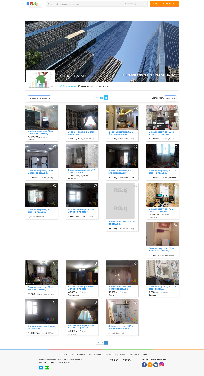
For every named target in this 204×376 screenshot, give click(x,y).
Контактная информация (114, 355)
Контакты (102, 86)
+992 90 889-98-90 (134, 74)
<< (98, 342)
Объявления (68, 86)
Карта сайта (134, 355)
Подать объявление (164, 4)
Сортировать (158, 98)
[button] (55, 108)
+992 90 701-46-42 (161, 74)
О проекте (62, 355)
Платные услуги (94, 355)
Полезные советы (77, 355)
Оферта (145, 355)
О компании (85, 86)
